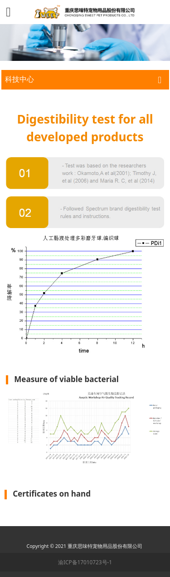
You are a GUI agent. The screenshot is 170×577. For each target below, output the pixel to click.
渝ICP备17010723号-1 (85, 562)
